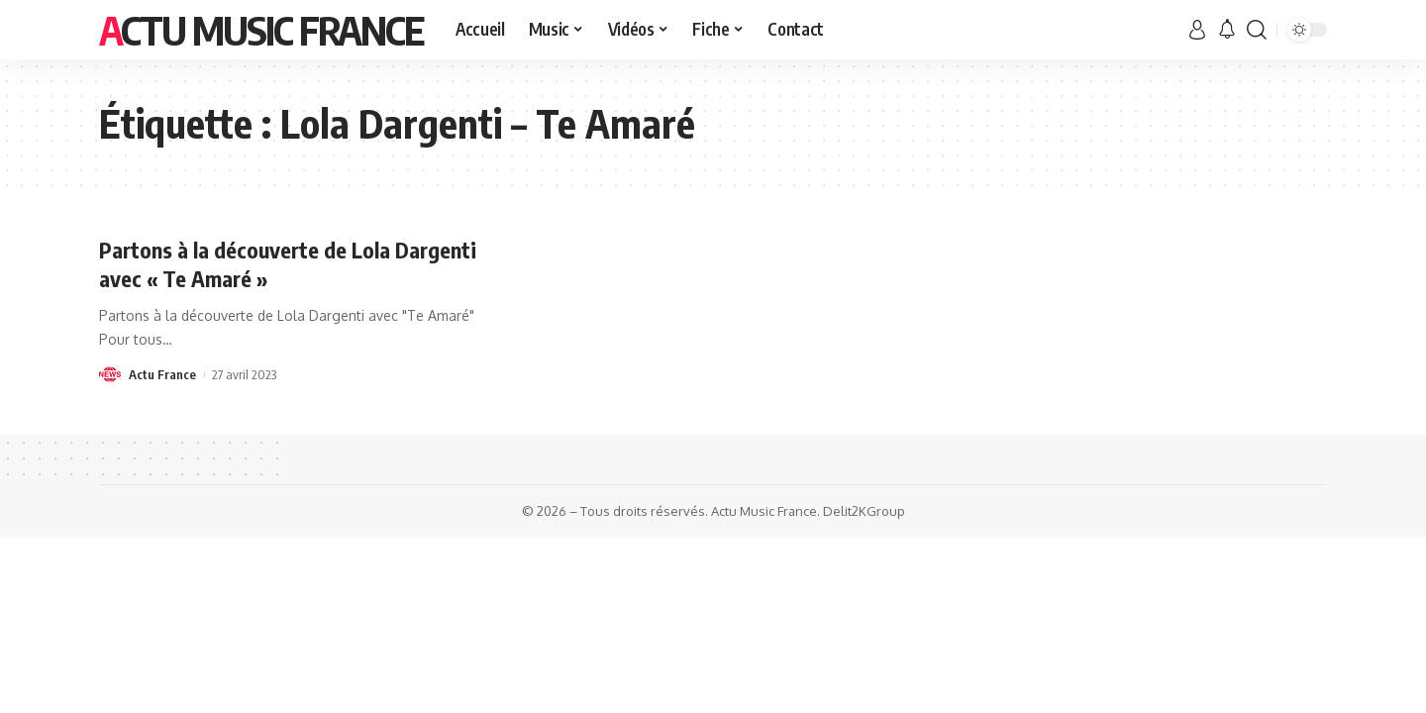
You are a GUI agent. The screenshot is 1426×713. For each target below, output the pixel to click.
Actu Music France (261, 29)
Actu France (162, 374)
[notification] (1227, 30)
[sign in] (1197, 30)
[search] (1257, 30)
